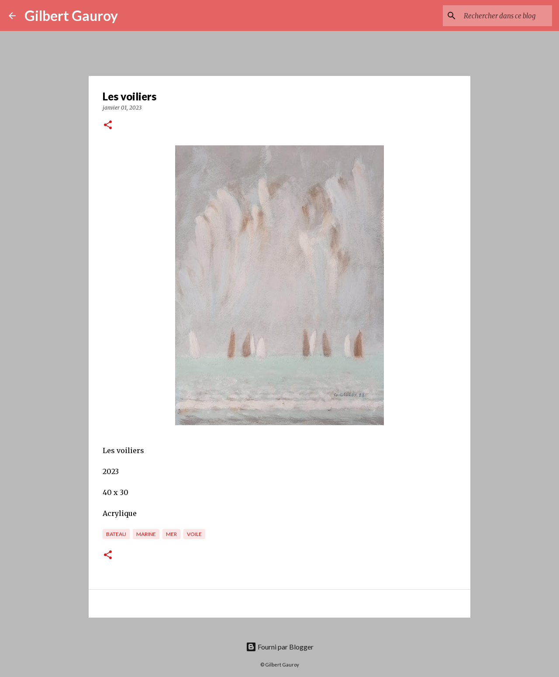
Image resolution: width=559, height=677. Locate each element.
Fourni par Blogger (280, 647)
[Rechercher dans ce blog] (506, 15)
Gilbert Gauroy (71, 15)
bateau (116, 534)
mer (171, 534)
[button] (108, 125)
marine (146, 534)
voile (194, 534)
